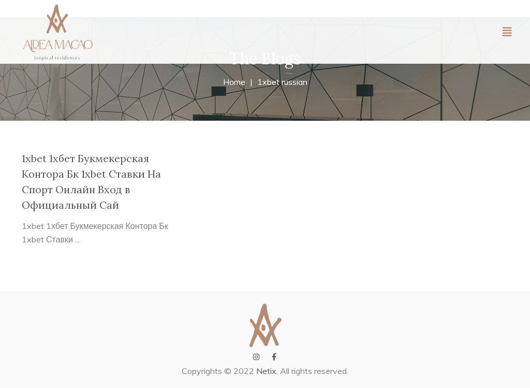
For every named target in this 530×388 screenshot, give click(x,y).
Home (234, 82)
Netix (266, 371)
